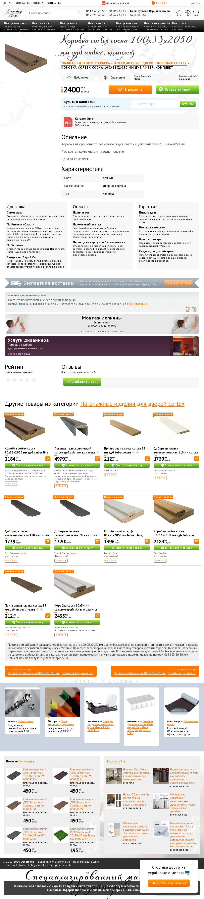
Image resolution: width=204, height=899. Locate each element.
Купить (187, 104)
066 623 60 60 (117, 15)
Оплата (80, 206)
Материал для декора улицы (35, 784)
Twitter (23, 865)
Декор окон (96, 23)
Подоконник (94, 29)
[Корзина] (196, 13)
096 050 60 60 (117, 11)
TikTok (45, 865)
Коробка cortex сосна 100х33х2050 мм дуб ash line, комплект (155, 673)
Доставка (16, 206)
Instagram (34, 865)
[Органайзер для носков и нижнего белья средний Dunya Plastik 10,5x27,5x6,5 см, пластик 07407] (141, 703)
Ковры (63, 26)
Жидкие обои (38, 29)
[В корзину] (47, 458)
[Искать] (79, 13)
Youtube (67, 865)
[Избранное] (179, 13)
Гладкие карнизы (13, 26)
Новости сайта (115, 761)
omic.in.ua (184, 78)
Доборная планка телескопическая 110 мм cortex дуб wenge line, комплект (27, 535)
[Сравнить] (188, 13)
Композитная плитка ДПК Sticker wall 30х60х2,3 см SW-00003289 (82, 804)
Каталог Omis (102, 122)
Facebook (12, 865)
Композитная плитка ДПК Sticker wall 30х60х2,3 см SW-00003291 (82, 774)
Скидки (159, 3)
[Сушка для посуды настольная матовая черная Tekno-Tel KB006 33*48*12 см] (102, 703)
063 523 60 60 (95, 15)
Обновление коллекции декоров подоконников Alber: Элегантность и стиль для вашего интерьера (135, 831)
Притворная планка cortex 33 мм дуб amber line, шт (25, 607)
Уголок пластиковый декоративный (61, 723)
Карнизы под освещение (16, 29)
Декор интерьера (157, 23)
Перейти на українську (168, 883)
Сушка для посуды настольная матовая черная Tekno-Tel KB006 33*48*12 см (100, 726)
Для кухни (177, 26)
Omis (137, 78)
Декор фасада (126, 23)
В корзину (130, 89)
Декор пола (68, 23)
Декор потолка (15, 23)
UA (192, 2)
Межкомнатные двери (155, 26)
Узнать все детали (178, 283)
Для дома (179, 23)
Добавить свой (82, 381)
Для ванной (189, 26)
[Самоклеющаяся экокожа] (181, 703)
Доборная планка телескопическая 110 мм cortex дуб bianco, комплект (176, 452)
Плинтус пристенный (67, 28)
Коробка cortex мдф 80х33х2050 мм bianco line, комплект (123, 535)
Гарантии (148, 206)
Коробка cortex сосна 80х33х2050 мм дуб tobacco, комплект (174, 535)
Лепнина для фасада (127, 26)
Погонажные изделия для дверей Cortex (132, 403)
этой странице (137, 304)
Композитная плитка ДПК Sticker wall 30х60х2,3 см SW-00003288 (35, 834)
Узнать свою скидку (29, 465)
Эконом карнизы (25, 721)
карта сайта (92, 861)
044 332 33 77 (95, 11)
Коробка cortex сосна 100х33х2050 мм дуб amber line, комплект (50, 673)
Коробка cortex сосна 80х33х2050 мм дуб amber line (26, 450)
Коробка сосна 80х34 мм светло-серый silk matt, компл (75, 607)
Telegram (55, 865)
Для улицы (177, 29)
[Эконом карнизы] (22, 703)
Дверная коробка (114, 186)
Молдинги (37, 26)
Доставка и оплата (29, 2)
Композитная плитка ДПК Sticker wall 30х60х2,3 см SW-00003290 (35, 804)
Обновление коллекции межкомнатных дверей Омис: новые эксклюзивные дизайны (183, 803)
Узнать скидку (174, 89)
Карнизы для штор (97, 26)
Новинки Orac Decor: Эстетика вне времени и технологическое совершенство (136, 774)
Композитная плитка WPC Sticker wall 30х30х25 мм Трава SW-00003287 (82, 834)
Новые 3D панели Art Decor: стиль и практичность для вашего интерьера (136, 799)
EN (195, 2)
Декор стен (40, 23)
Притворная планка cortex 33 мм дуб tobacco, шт (124, 450)
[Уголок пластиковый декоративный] (62, 703)
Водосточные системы (127, 29)
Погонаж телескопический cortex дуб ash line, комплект (74, 450)
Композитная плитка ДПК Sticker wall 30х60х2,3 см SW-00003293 (35, 774)
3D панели (48, 26)
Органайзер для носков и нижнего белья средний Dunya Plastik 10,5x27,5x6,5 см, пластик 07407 (140, 727)
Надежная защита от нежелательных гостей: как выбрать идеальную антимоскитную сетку (184, 776)
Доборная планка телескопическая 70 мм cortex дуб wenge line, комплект (75, 535)
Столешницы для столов (156, 29)
